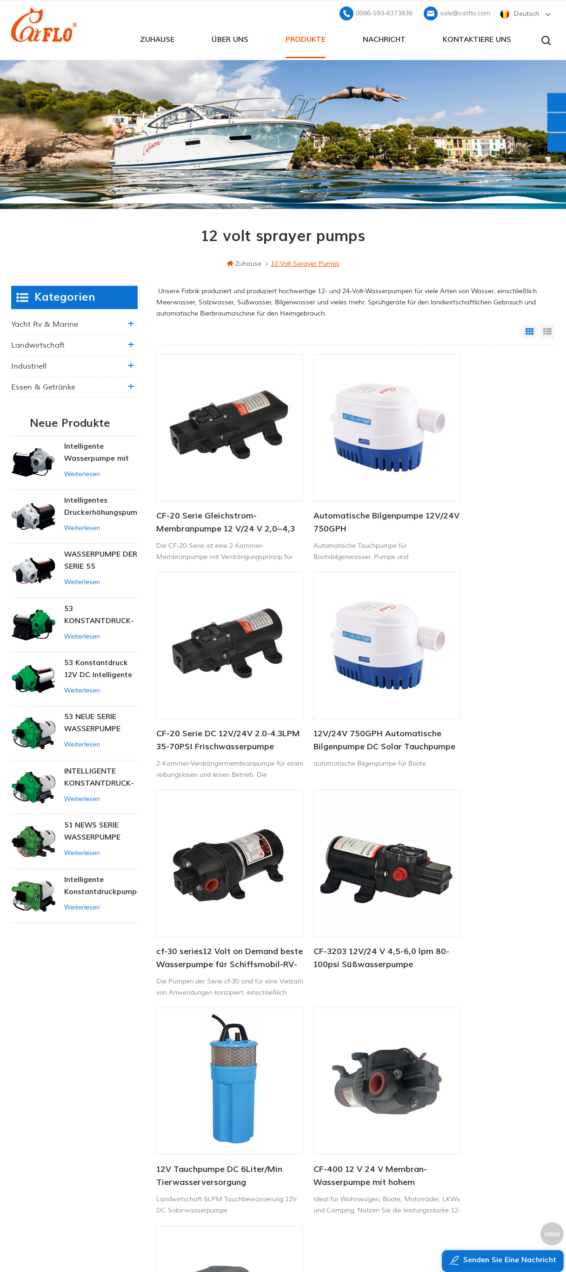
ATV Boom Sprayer (311, 1125)
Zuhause (157, 37)
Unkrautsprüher (306, 1157)
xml (196, 1152)
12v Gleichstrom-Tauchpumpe (328, 1109)
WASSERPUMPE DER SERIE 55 (100, 559)
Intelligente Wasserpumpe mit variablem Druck (96, 451)
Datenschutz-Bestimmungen (226, 1168)
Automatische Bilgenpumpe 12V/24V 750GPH (345, 497)
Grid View (530, 330)
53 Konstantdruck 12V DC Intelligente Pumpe (98, 668)
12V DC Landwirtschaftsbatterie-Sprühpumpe (475, 887)
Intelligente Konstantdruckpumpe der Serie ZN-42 (101, 884)
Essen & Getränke (43, 385)
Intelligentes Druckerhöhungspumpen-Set (101, 505)
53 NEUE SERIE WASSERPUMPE (92, 721)
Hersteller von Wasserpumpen (328, 1141)
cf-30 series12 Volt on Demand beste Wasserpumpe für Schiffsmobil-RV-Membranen (351, 692)
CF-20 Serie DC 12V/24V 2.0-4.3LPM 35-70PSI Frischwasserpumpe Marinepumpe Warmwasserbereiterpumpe (481, 498)
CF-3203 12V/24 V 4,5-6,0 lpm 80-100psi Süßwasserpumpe (484, 692)
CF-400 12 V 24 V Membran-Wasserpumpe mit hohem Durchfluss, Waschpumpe (347, 887)
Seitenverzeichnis (217, 1136)
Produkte (306, 37)
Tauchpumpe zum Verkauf (322, 1173)
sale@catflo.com (465, 12)
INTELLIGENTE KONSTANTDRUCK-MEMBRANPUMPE (99, 776)
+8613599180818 (459, 1092)
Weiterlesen (82, 472)
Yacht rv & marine (44, 322)
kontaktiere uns (477, 37)
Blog (197, 1120)
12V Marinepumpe (311, 1062)
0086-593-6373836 (384, 12)
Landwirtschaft (38, 343)
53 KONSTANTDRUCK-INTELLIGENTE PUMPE (99, 614)
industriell (29, 364)
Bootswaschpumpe (312, 1078)
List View (547, 330)
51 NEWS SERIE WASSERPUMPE (92, 830)
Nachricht (384, 37)
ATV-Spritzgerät (307, 1093)
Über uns (230, 37)
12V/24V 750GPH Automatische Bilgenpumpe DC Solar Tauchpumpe (211, 692)
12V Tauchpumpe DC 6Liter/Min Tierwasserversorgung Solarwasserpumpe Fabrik (208, 887)
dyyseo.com (461, 1242)
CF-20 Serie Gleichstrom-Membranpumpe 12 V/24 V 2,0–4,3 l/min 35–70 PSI (209, 498)
